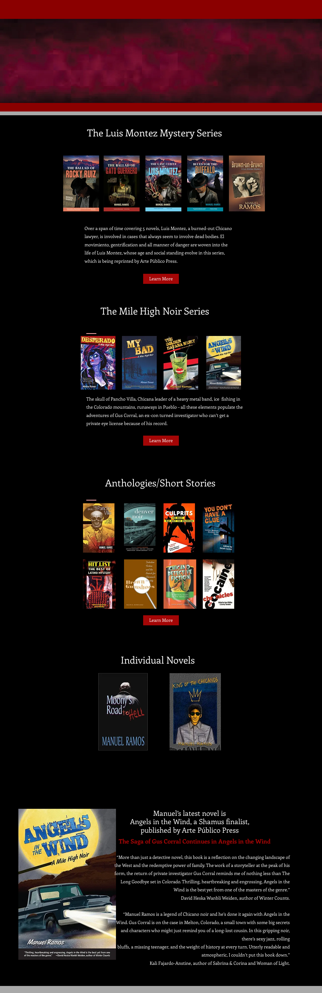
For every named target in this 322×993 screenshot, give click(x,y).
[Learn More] (161, 279)
